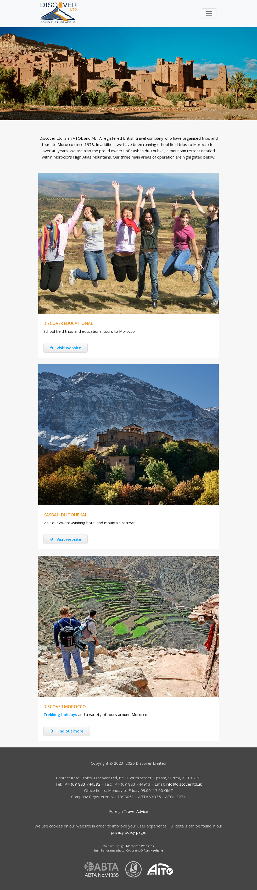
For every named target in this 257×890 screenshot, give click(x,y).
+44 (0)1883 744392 (81, 784)
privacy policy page (128, 832)
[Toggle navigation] (209, 13)
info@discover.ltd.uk (184, 784)
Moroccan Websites (140, 846)
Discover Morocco (64, 706)
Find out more (66, 731)
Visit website (65, 347)
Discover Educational (68, 323)
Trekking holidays (60, 714)
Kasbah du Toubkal (65, 515)
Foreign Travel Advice (128, 811)
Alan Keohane (153, 850)
